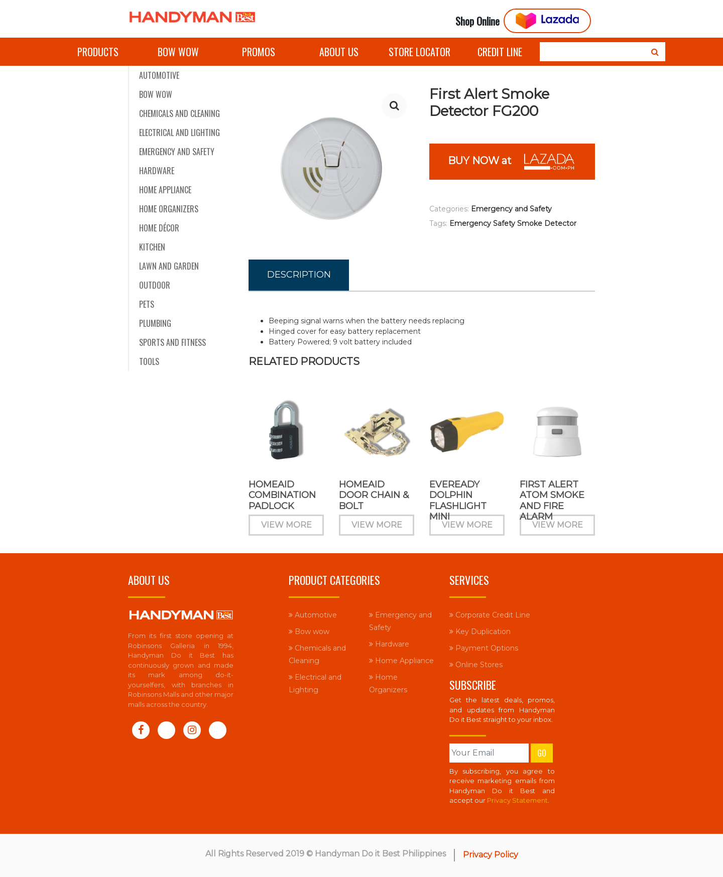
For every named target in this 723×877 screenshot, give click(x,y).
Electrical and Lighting (179, 133)
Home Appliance (165, 190)
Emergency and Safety (176, 152)
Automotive (159, 75)
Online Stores (476, 664)
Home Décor (159, 228)
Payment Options (483, 648)
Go (541, 753)
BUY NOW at (512, 162)
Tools (149, 361)
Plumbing (155, 323)
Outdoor (154, 285)
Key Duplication (480, 631)
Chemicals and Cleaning (179, 113)
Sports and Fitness (172, 342)
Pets (146, 304)
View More (286, 533)
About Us (338, 51)
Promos (258, 51)
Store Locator (419, 51)
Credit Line (499, 51)
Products (97, 51)
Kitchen (152, 247)
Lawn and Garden (169, 266)
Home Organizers (168, 209)
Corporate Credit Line (489, 614)
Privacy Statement (517, 800)
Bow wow (178, 51)
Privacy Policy (490, 854)
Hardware (156, 171)
